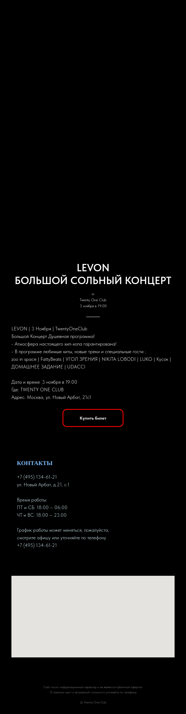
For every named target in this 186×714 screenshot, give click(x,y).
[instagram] (41, 562)
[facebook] (21, 562)
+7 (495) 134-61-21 (37, 477)
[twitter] (31, 562)
